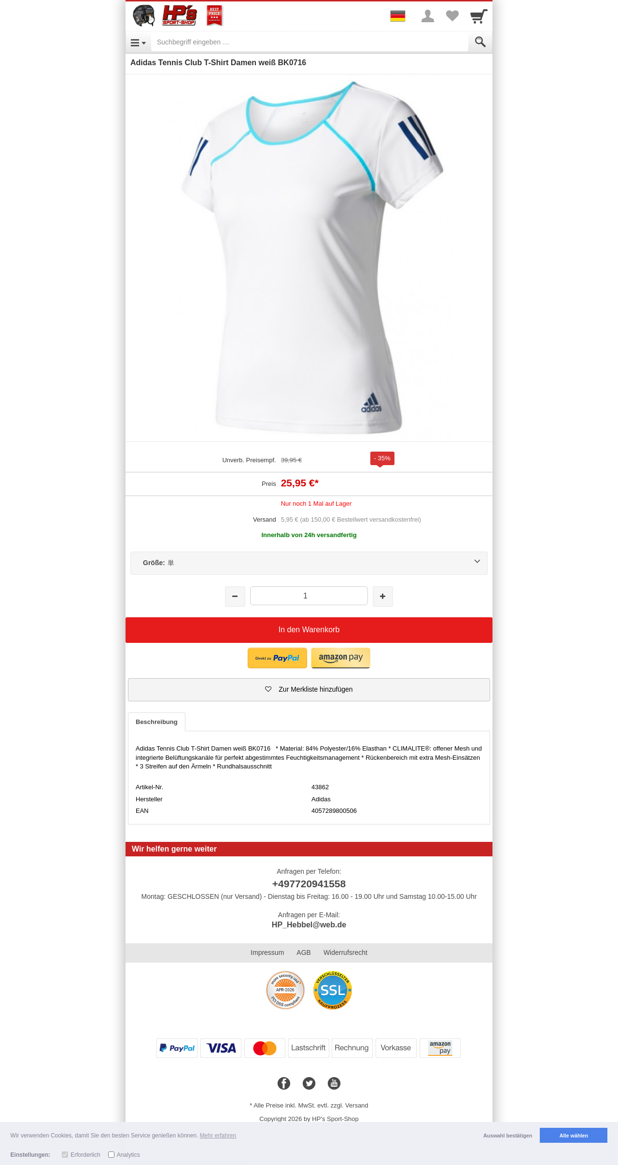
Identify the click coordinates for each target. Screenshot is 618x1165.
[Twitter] (309, 1083)
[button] (277, 658)
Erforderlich (85, 1154)
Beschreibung (157, 721)
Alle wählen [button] (574, 1135)
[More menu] (428, 16)
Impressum (267, 952)
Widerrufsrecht (345, 952)
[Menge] (308, 595)
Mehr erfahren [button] (218, 1135)
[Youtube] (334, 1083)
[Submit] (480, 42)
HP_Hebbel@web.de (309, 925)
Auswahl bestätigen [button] (507, 1135)
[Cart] (478, 16)
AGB (303, 952)
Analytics (128, 1154)
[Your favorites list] (452, 16)
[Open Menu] (138, 42)
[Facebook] (283, 1083)
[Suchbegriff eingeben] (309, 42)
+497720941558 (309, 883)
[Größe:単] (309, 563)
